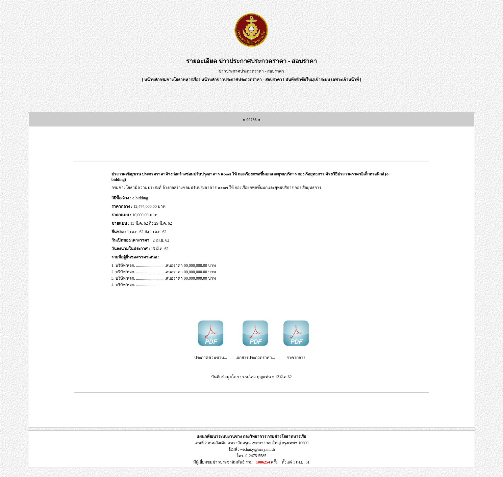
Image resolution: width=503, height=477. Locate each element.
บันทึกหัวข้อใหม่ (299, 79)
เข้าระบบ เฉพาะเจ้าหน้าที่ (337, 79)
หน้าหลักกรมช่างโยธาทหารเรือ (171, 79)
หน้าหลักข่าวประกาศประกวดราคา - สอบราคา (241, 79)
